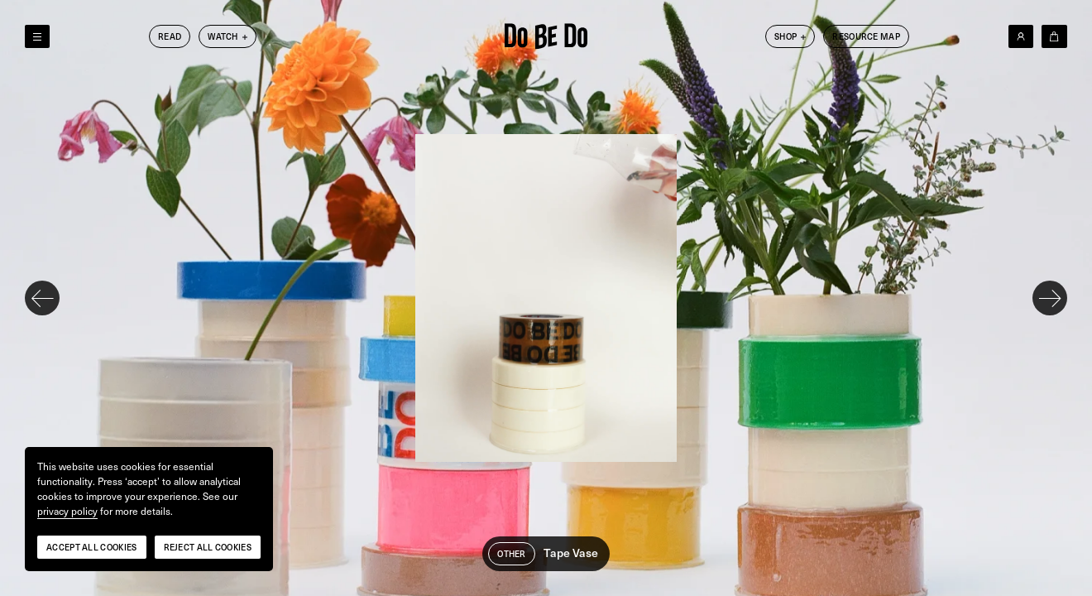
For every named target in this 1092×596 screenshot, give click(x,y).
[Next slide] (1049, 298)
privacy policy (67, 511)
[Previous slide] (42, 298)
